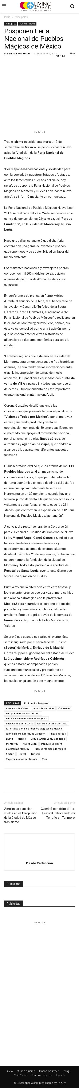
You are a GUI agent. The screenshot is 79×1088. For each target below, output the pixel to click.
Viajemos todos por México (21, 758)
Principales (21, 17)
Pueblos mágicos (27, 23)
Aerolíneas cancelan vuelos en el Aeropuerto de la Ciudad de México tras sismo (20, 815)
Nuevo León (30, 743)
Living (9, 738)
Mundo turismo (26, 1071)
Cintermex (64, 708)
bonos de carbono (43, 708)
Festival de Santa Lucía (19, 723)
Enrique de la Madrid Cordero (23, 713)
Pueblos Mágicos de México (50, 748)
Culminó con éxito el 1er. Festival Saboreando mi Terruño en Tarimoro (58, 813)
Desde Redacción (20, 53)
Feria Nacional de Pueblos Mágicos (26, 718)
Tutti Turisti (20, 1075)
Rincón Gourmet (49, 1071)
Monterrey (12, 743)
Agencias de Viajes (17, 708)
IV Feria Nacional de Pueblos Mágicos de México (34, 728)
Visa (44, 758)
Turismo (35, 753)
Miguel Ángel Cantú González (48, 738)
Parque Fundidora (51, 743)
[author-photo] (39, 841)
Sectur (10, 753)
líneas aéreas (58, 733)
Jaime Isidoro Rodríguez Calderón (25, 733)
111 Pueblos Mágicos (36, 703)
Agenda (60, 1075)
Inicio (7, 17)
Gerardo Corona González (52, 723)
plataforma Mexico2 (17, 748)
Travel (22, 753)
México (22, 738)
